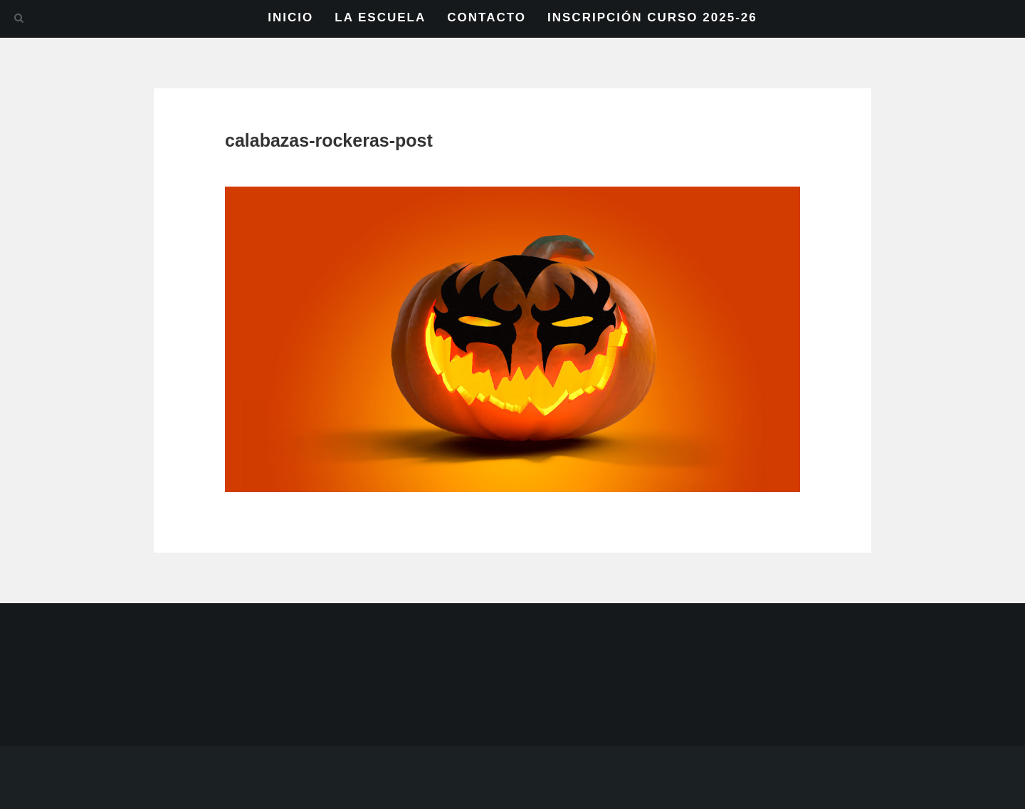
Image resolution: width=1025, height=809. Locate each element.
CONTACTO (486, 17)
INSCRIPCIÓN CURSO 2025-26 (652, 17)
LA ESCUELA (380, 17)
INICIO (290, 17)
